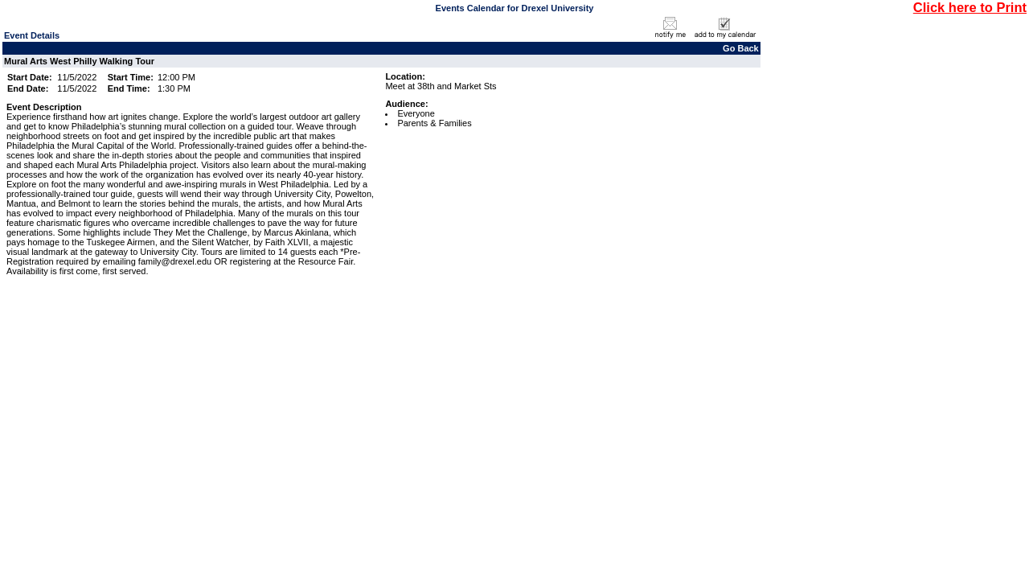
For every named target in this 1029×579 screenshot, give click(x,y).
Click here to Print (970, 7)
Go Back (741, 48)
